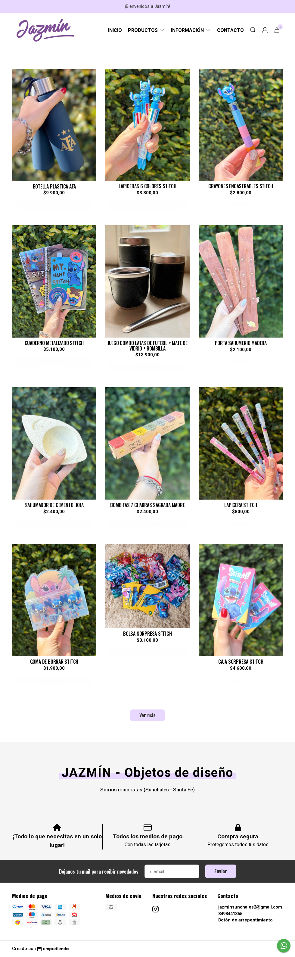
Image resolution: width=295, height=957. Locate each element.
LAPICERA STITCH (240, 505)
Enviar (220, 871)
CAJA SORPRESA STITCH (240, 661)
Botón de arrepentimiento (245, 920)
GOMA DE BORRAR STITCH (54, 661)
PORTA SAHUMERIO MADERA (241, 343)
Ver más (147, 715)
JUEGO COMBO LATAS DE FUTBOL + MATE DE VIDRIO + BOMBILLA (147, 345)
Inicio (115, 30)
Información (191, 30)
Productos (146, 30)
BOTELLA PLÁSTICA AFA (54, 186)
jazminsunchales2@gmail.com (250, 907)
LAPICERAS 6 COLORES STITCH (147, 186)
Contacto (230, 30)
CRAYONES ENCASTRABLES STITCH (240, 186)
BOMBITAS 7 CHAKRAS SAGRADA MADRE (147, 505)
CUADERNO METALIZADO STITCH (54, 343)
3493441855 (230, 913)
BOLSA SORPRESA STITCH (147, 633)
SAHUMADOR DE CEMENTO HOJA (54, 505)
